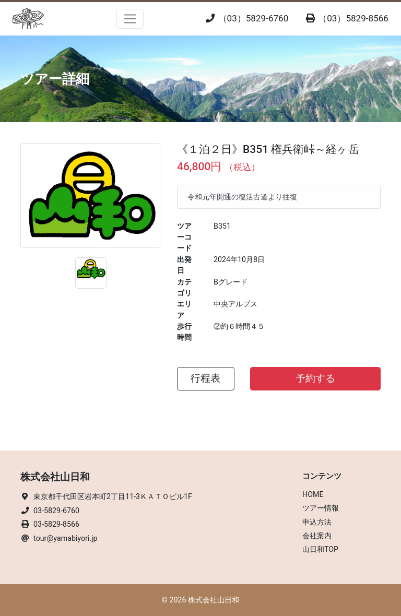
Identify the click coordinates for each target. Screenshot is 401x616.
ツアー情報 (320, 508)
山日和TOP (320, 549)
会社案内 (317, 535)
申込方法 (317, 522)
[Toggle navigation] (130, 19)
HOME (313, 494)
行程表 (205, 378)
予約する (315, 378)
